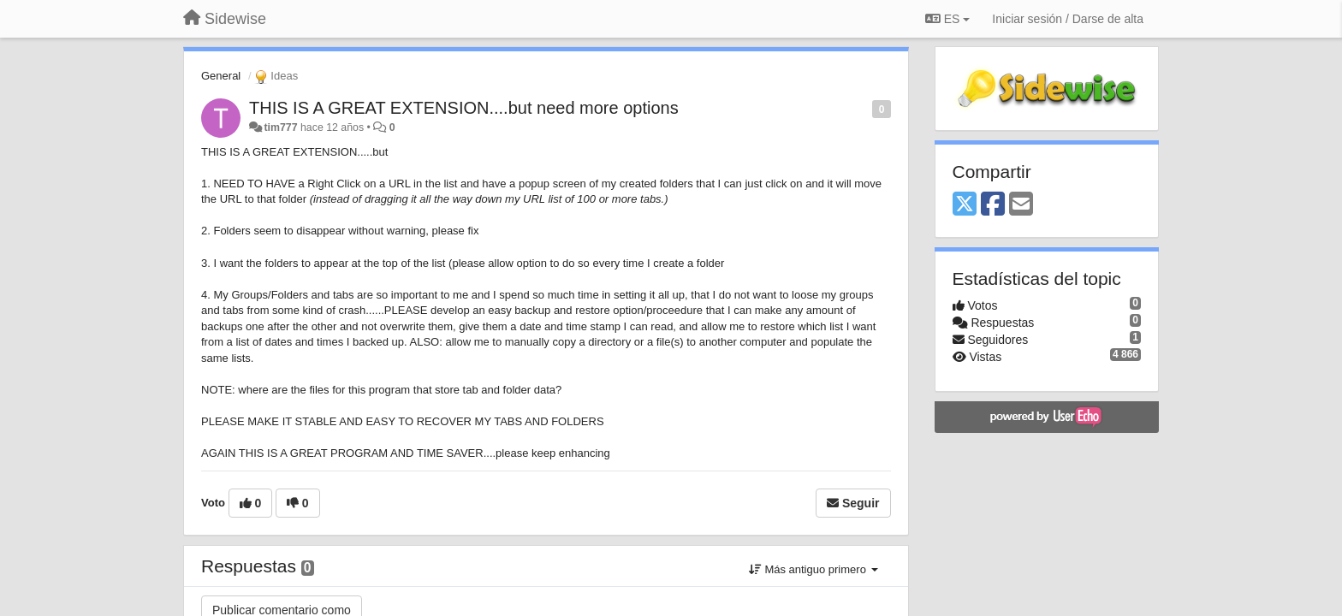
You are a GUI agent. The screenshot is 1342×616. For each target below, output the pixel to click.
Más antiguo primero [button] (813, 569)
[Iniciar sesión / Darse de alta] (1067, 18)
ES (947, 19)
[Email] (1021, 205)
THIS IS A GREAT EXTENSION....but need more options (464, 107)
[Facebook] (993, 205)
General (220, 75)
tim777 (280, 127)
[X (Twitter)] (965, 205)
